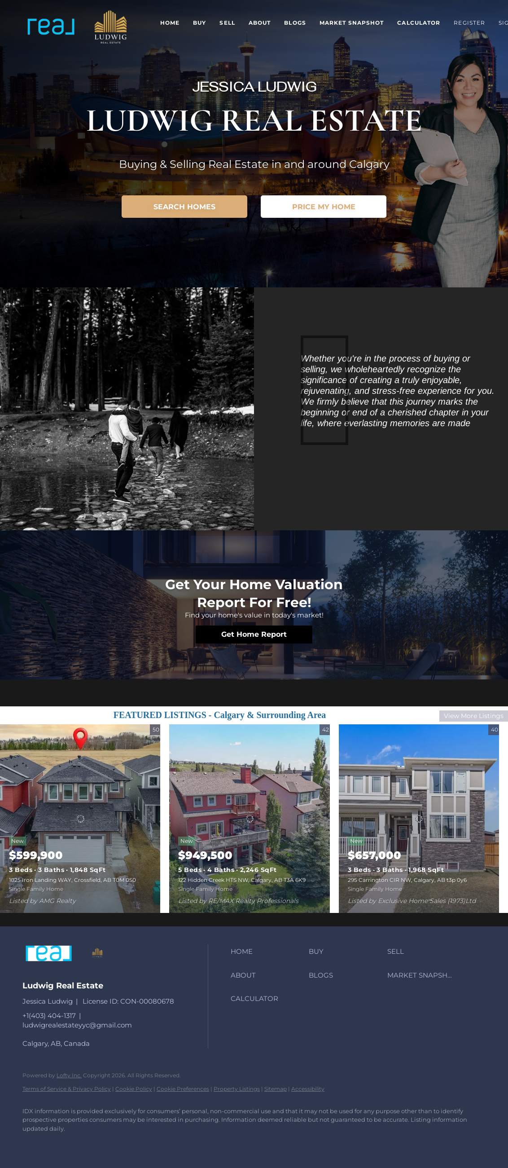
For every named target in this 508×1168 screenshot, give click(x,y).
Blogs (295, 22)
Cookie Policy (133, 1088)
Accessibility (307, 1088)
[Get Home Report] (254, 635)
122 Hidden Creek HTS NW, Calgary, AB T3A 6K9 (242, 880)
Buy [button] (199, 22)
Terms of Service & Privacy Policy (66, 1088)
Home (170, 22)
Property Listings (237, 1088)
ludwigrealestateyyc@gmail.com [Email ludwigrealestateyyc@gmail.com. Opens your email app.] (77, 1025)
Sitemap (275, 1088)
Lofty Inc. (69, 1075)
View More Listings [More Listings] (474, 716)
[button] (50, 27)
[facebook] (33, 1144)
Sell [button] (227, 22)
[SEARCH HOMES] (184, 206)
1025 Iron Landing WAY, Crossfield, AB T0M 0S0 (72, 880)
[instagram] (59, 1144)
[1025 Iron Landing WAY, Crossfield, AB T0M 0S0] (80, 818)
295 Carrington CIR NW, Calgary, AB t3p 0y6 (407, 880)
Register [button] (469, 22)
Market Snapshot (352, 22)
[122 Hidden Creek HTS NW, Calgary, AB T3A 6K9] (249, 818)
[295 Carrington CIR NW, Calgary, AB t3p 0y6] (419, 818)
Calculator (418, 22)
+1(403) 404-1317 (49, 1015)
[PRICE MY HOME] (323, 206)
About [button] (260, 22)
